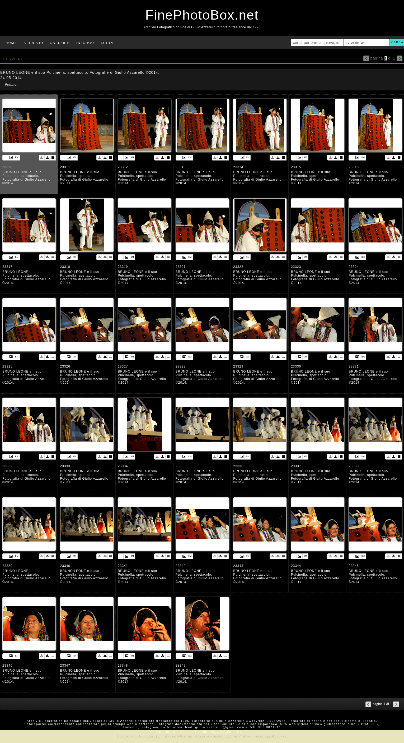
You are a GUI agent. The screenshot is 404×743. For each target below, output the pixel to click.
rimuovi (259, 736)
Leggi (228, 736)
